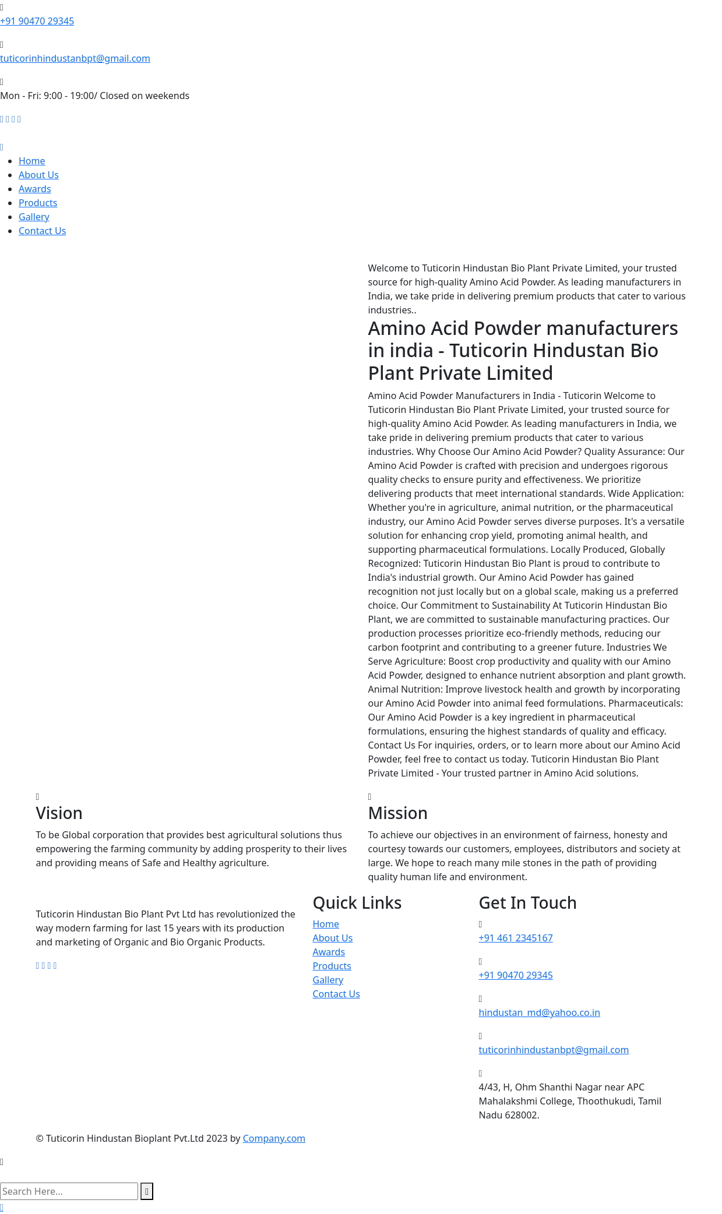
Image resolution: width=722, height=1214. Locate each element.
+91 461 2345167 (516, 937)
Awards (35, 188)
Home (32, 160)
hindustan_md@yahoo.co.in (540, 1012)
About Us (39, 174)
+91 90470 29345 (37, 21)
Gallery (34, 216)
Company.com (274, 1138)
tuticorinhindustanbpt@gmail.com (75, 58)
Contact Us (42, 230)
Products (38, 202)
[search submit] (146, 1191)
